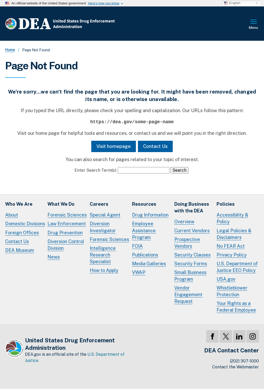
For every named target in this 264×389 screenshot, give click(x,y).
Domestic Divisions (25, 223)
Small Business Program (190, 276)
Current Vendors (192, 230)
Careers (99, 204)
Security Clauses (192, 255)
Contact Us (155, 146)
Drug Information (150, 215)
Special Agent (105, 215)
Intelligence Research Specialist (103, 254)
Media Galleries (149, 263)
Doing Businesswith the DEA (191, 207)
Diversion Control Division (65, 245)
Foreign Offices (22, 232)
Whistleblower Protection (232, 291)
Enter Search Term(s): (96, 170)
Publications (145, 255)
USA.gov (226, 279)
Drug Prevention (65, 232)
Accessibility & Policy (232, 218)
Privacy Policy (232, 255)
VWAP (138, 272)
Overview (184, 221)
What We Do (61, 204)
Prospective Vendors (187, 243)
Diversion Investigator (103, 227)
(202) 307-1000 (244, 361)
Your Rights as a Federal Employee (236, 307)
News (53, 257)
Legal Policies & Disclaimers (234, 234)
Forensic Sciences (67, 215)
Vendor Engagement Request (188, 294)
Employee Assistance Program (144, 230)
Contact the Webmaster (235, 367)
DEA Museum (19, 250)
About (11, 215)
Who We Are (18, 204)
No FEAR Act (231, 246)
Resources (144, 204)
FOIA (137, 246)
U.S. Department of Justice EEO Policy (237, 267)
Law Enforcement (66, 223)
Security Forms (190, 263)
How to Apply (104, 270)
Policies (226, 204)
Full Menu (254, 25)
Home (10, 50)
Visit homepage (113, 146)
